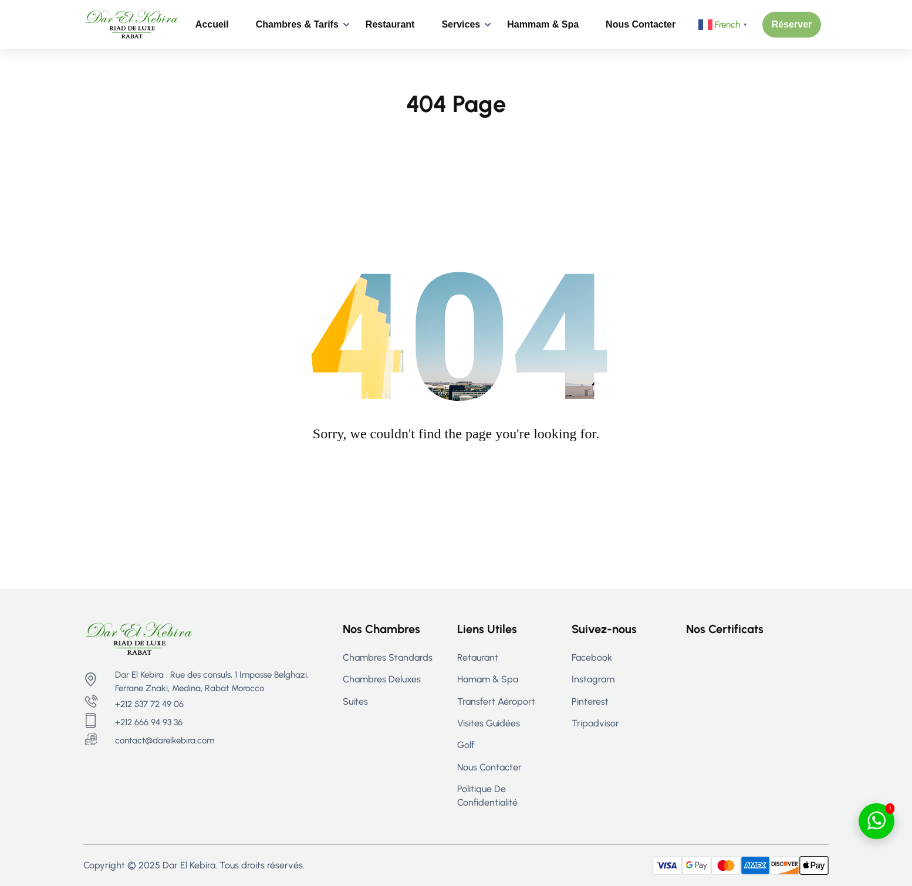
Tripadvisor (595, 723)
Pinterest (590, 701)
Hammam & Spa (543, 24)
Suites (355, 701)
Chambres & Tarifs (297, 24)
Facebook (592, 657)
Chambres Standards (388, 657)
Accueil (212, 24)
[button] (792, 25)
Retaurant (477, 657)
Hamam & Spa (487, 679)
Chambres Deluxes (382, 679)
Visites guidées (488, 723)
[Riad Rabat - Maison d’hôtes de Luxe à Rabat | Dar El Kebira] (131, 23)
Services (460, 24)
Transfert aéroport (496, 701)
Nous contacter (640, 24)
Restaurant (390, 24)
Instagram (593, 679)
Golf (465, 744)
